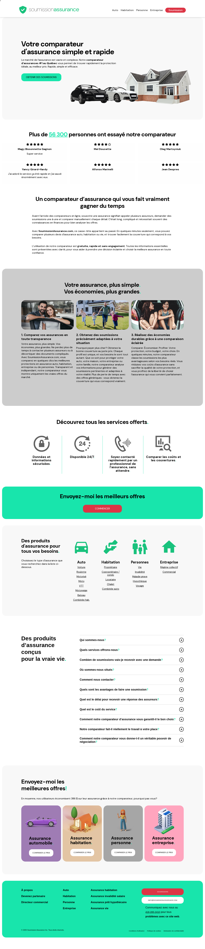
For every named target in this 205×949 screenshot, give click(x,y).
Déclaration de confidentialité (173, 936)
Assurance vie (99, 912)
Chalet (111, 586)
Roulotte (81, 573)
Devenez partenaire (34, 900)
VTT (81, 588)
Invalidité (140, 573)
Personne (142, 10)
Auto (115, 10)
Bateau (81, 598)
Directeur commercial (35, 906)
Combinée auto (111, 591)
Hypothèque (139, 583)
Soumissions (163, 896)
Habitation (127, 10)
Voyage (139, 588)
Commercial (169, 573)
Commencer (102, 509)
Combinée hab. (81, 603)
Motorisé (81, 578)
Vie (140, 568)
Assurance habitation (104, 893)
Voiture (81, 568)
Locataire (110, 581)
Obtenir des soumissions (42, 77)
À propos (27, 893)
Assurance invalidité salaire (108, 900)
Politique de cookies (151, 936)
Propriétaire (111, 568)
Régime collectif (169, 568)
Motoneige (81, 593)
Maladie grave (140, 578)
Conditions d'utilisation (132, 936)
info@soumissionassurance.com (163, 905)
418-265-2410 (153, 917)
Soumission (175, 10)
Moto (81, 583)
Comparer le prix (41, 856)
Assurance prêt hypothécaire (109, 906)
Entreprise (156, 10)
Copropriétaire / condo (110, 575)
